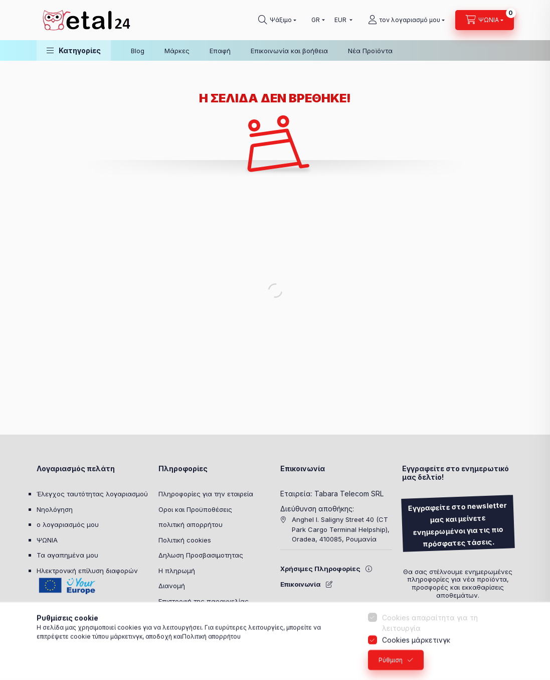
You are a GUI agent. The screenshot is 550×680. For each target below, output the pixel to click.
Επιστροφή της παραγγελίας (203, 601)
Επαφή (220, 51)
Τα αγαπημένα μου (67, 555)
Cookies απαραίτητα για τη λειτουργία (430, 629)
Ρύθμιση (391, 666)
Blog (137, 51)
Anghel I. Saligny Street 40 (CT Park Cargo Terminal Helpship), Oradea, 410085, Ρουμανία (341, 529)
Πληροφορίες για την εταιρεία (205, 494)
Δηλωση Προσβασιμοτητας (200, 555)
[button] (74, 50)
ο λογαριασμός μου (68, 524)
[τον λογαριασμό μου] (406, 20)
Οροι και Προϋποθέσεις (195, 509)
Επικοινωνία (300, 584)
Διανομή (171, 586)
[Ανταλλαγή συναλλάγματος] (341, 20)
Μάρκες (177, 51)
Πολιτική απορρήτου (211, 642)
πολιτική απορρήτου (190, 524)
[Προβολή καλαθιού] (484, 20)
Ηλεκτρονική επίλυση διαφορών (87, 571)
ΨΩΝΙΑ (47, 540)
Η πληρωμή (176, 571)
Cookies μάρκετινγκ (416, 646)
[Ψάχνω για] (277, 20)
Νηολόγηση (55, 509)
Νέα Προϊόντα (370, 51)
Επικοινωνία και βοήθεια (289, 51)
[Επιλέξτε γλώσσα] (316, 20)
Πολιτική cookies (184, 540)
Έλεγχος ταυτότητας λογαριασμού (92, 494)
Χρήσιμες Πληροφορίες (320, 569)
